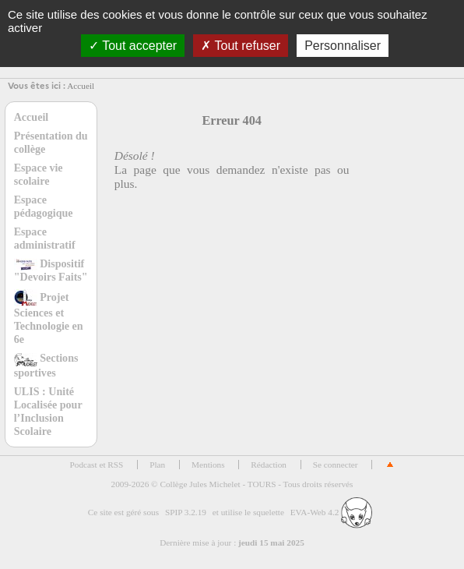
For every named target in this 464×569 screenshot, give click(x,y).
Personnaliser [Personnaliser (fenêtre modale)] (342, 45)
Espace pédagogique (43, 206)
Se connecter (335, 464)
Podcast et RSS (97, 464)
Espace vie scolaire (38, 174)
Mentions (208, 464)
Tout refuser (240, 45)
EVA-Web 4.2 (331, 512)
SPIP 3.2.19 (185, 512)
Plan (157, 464)
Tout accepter (133, 45)
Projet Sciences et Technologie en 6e (48, 318)
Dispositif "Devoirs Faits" (51, 270)
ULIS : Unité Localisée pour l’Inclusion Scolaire (48, 411)
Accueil (80, 85)
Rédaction (268, 464)
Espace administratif (45, 238)
